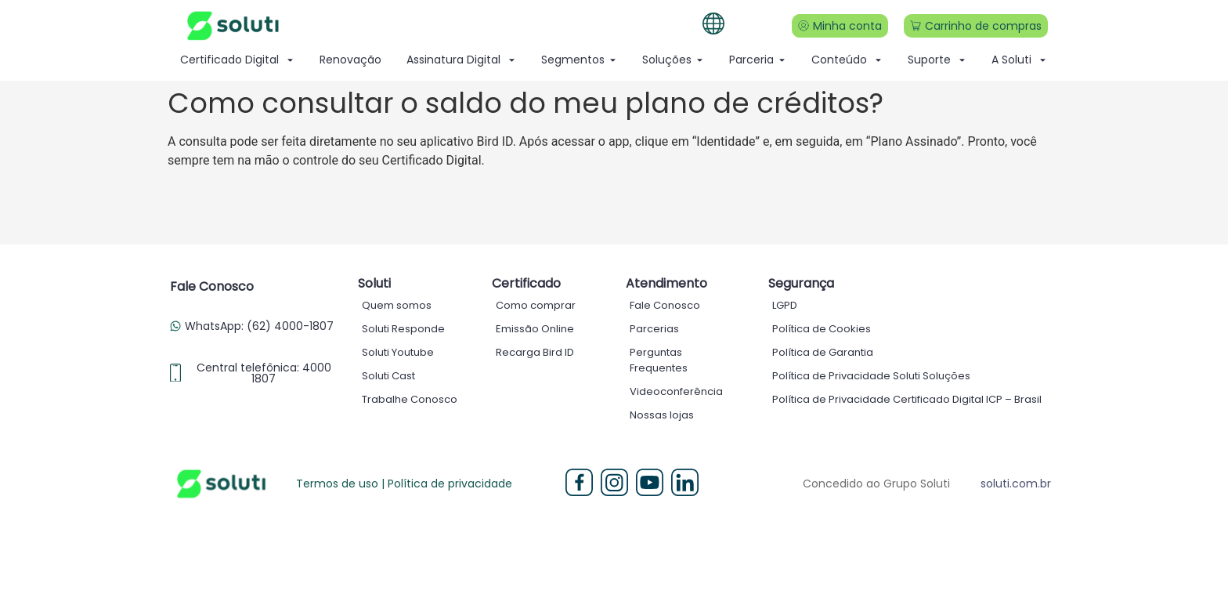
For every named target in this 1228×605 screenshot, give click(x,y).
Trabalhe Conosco (409, 399)
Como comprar (536, 305)
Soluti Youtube (398, 352)
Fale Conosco (665, 305)
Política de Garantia (822, 352)
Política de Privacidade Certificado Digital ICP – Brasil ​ (908, 399)
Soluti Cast (388, 375)
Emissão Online (535, 328)
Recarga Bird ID (535, 352)
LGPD (784, 305)
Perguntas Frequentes (659, 360)
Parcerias (654, 328)
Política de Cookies (821, 328)
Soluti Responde (403, 328)
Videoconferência (676, 391)
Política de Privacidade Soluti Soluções (871, 375)
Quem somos (397, 305)
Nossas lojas (662, 415)
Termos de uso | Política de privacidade (404, 483)
